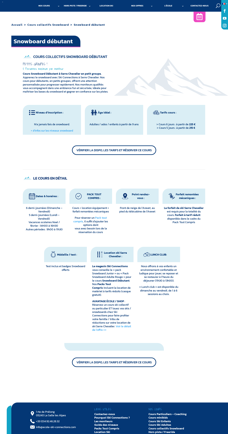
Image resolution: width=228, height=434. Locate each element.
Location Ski (106, 5)
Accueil (17, 25)
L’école (168, 5)
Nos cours (44, 5)
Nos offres (137, 5)
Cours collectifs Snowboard (48, 25)
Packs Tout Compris (106, 428)
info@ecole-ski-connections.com (56, 427)
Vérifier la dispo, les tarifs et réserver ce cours (114, 150)
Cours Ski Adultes (160, 425)
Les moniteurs (103, 421)
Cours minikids (158, 417)
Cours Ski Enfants (160, 421)
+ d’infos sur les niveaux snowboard (52, 130)
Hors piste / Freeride (75, 5)
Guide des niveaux (106, 425)
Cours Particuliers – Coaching (168, 414)
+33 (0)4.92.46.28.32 (48, 421)
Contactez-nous (199, 5)
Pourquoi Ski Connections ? (112, 417)
